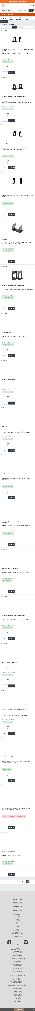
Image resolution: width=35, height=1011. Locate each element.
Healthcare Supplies (17, 991)
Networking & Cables (17, 979)
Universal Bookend (6, 143)
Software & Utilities (17, 988)
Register (17, 927)
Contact (17, 926)
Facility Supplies (17, 1000)
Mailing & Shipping (17, 968)
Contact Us (17, 907)
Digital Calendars (17, 935)
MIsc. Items (21, 949)
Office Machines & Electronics (17, 981)
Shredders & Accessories (17, 987)
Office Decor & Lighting (18, 952)
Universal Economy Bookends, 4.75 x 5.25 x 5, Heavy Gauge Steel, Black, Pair (17, 50)
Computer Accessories (17, 976)
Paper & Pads (17, 970)
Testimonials (17, 932)
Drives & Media (17, 978)
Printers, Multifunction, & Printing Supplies (17, 985)
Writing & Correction (14, 975)
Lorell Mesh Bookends (7, 473)
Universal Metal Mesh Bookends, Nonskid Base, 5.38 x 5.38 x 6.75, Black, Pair (17, 238)
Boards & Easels (17, 957)
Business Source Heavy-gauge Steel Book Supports (14, 96)
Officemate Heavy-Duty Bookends (10, 568)
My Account (17, 919)
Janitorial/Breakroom (17, 951)
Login (17, 929)
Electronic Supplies (17, 946)
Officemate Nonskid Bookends (9, 426)
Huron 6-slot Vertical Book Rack (9, 756)
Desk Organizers (17, 962)
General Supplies (17, 967)
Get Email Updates (17, 930)
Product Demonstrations (17, 936)
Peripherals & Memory (17, 982)
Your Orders (17, 920)
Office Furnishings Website (17, 933)
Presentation (22, 975)
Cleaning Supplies (17, 997)
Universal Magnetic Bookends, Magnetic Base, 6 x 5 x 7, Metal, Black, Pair (16, 521)
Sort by (21, 27)
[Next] (30, 881)
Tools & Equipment (17, 992)
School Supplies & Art (17, 974)
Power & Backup (17, 984)
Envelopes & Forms (17, 964)
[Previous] (25, 881)
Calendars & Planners (17, 959)
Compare (5, 30)
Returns (17, 923)
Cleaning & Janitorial (17, 954)
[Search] (21, 10)
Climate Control (17, 998)
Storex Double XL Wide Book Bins (10, 662)
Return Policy (17, 925)
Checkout (17, 917)
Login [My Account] (27, 5)
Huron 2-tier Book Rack (7, 804)
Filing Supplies (17, 965)
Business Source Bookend (8, 379)
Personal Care (17, 994)
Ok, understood (19, 1009)
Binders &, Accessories (17, 955)
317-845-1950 (17, 900)
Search (14, 27)
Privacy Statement (17, 922)
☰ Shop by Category (7, 14)
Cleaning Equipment (17, 995)
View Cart (17, 916)
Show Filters (4, 21)
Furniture (17, 948)
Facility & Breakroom (17, 989)
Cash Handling (17, 961)
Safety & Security (15, 949)
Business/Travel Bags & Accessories (17, 958)
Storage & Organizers (17, 971)
